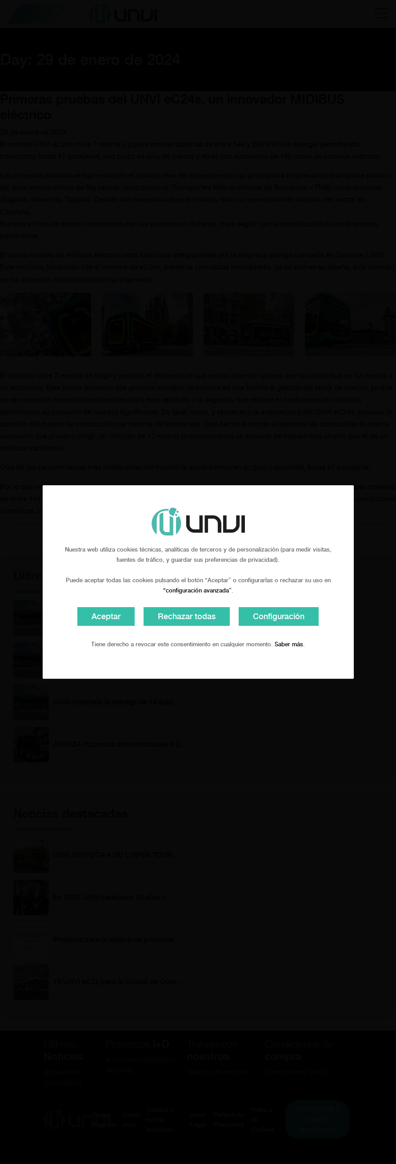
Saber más (289, 644)
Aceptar (106, 616)
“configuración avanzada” (197, 590)
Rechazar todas (187, 616)
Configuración (278, 616)
